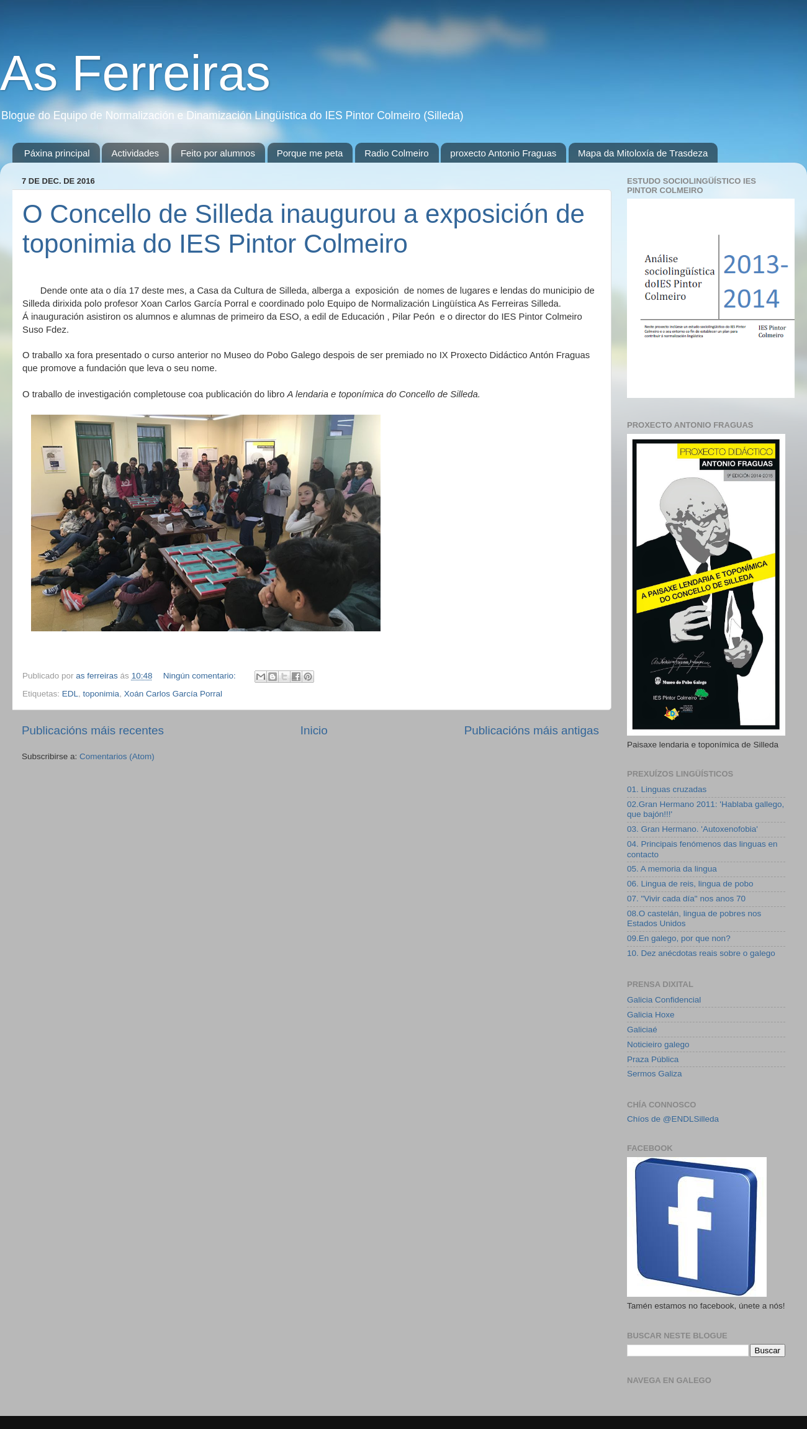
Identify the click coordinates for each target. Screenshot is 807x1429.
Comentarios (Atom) (117, 756)
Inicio (314, 730)
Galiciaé (642, 1029)
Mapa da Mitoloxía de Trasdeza (643, 153)
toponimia (101, 693)
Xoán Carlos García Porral (173, 693)
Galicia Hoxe (651, 1014)
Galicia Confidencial (664, 999)
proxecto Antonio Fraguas (503, 153)
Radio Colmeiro (396, 153)
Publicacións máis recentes (93, 730)
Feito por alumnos (218, 153)
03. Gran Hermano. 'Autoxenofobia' (692, 829)
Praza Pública (653, 1059)
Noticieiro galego (658, 1044)
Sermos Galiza (654, 1073)
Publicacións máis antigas (531, 730)
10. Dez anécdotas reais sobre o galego (701, 953)
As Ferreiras (135, 73)
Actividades (135, 153)
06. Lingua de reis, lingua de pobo (690, 883)
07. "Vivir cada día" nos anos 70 (686, 898)
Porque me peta (310, 153)
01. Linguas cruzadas (666, 789)
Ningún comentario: (200, 675)
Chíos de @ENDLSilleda (673, 1119)
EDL (70, 693)
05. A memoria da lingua (672, 868)
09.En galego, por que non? (679, 938)
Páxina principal (57, 153)
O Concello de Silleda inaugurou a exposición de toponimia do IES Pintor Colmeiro (303, 228)
